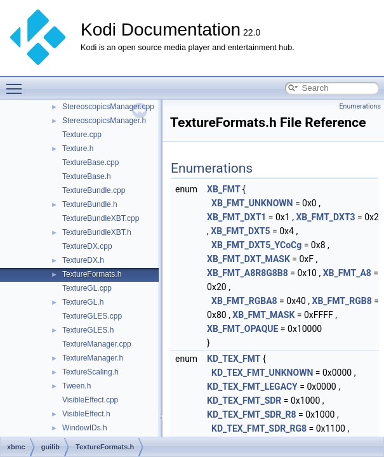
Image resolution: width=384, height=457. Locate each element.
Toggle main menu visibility (17, 83)
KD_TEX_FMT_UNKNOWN (262, 373)
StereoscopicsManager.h (104, 120)
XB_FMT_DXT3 (325, 217)
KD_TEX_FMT (233, 359)
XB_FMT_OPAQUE (242, 329)
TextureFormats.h (91, 274)
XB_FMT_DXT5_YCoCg (256, 245)
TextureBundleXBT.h (96, 232)
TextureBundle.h (89, 204)
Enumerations (360, 106)
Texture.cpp (82, 134)
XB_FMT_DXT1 (236, 217)
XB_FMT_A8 (347, 273)
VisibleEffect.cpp (90, 399)
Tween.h (76, 385)
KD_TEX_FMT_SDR (244, 400)
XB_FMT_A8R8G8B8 (247, 273)
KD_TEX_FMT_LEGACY (252, 386)
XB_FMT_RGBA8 (244, 301)
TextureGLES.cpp (92, 316)
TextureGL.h (82, 302)
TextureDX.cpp (87, 246)
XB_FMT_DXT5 (240, 231)
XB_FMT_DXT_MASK (248, 259)
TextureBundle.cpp (93, 190)
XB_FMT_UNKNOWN (252, 203)
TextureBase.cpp (90, 162)
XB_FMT (223, 189)
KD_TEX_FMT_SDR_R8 (251, 414)
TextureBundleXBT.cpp (100, 218)
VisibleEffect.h (86, 413)
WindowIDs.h (84, 427)
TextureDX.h (83, 260)
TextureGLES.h (88, 330)
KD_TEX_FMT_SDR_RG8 (259, 428)
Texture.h (77, 148)
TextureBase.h (86, 176)
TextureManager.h (92, 358)
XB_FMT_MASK (263, 315)
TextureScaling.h (90, 372)
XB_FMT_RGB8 (342, 301)
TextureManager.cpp (96, 344)
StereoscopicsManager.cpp (108, 106)
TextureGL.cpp (87, 288)
